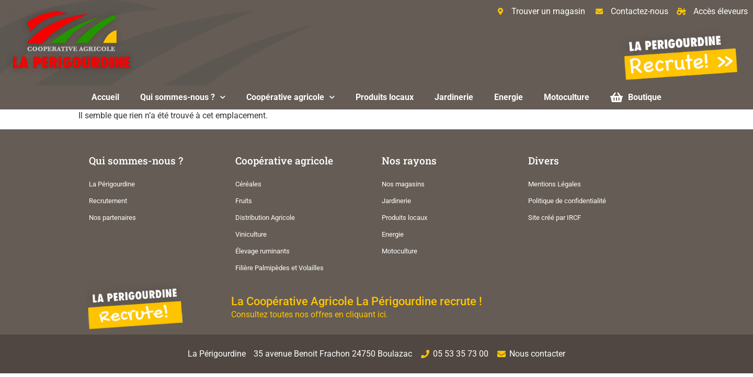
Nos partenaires (112, 217)
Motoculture (566, 97)
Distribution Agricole (265, 217)
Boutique (635, 97)
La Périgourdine (112, 184)
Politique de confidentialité (567, 201)
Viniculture (251, 234)
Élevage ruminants (262, 251)
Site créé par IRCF (554, 217)
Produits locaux (385, 97)
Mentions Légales (554, 184)
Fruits (243, 201)
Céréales (248, 184)
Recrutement (108, 201)
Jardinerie (454, 97)
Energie (508, 97)
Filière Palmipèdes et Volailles (279, 268)
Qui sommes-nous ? (182, 97)
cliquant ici (366, 314)
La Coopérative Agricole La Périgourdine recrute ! (356, 301)
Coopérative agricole (290, 97)
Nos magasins (403, 184)
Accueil (105, 97)
